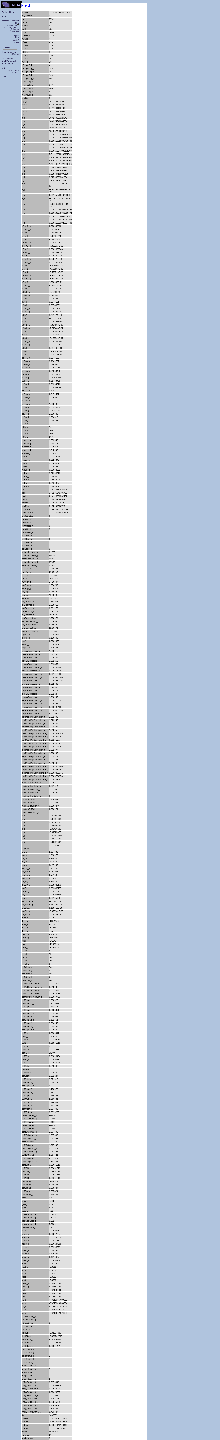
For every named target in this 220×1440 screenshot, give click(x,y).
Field (17, 37)
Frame (16, 39)
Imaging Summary (10, 21)
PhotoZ (16, 43)
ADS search (7, 63)
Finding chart (13, 25)
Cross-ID (6, 47)
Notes (4, 68)
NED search (7, 58)
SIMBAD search (9, 61)
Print (4, 76)
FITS (17, 23)
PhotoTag (15, 35)
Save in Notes (13, 70)
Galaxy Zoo (14, 31)
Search (5, 16)
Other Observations (11, 27)
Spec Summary (9, 52)
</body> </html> (1, 8)
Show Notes (14, 72)
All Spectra (15, 54)
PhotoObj (15, 41)
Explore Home (8, 12)
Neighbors (15, 29)
